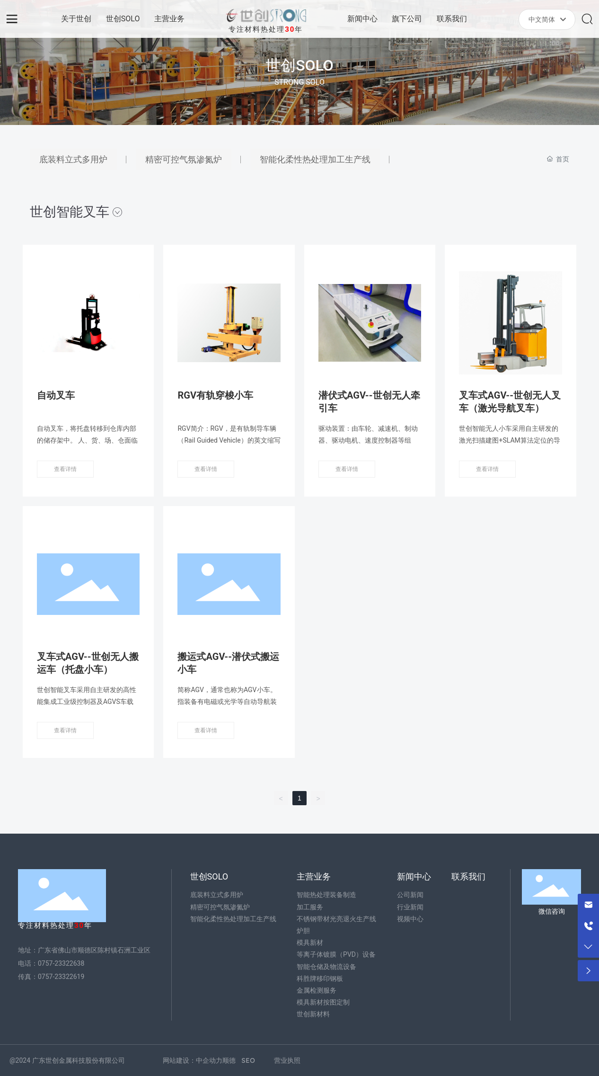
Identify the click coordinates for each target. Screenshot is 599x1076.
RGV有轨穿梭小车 (215, 395)
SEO (248, 1060)
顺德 (229, 1060)
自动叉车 (56, 395)
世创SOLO (299, 65)
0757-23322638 (61, 963)
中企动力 (209, 1060)
